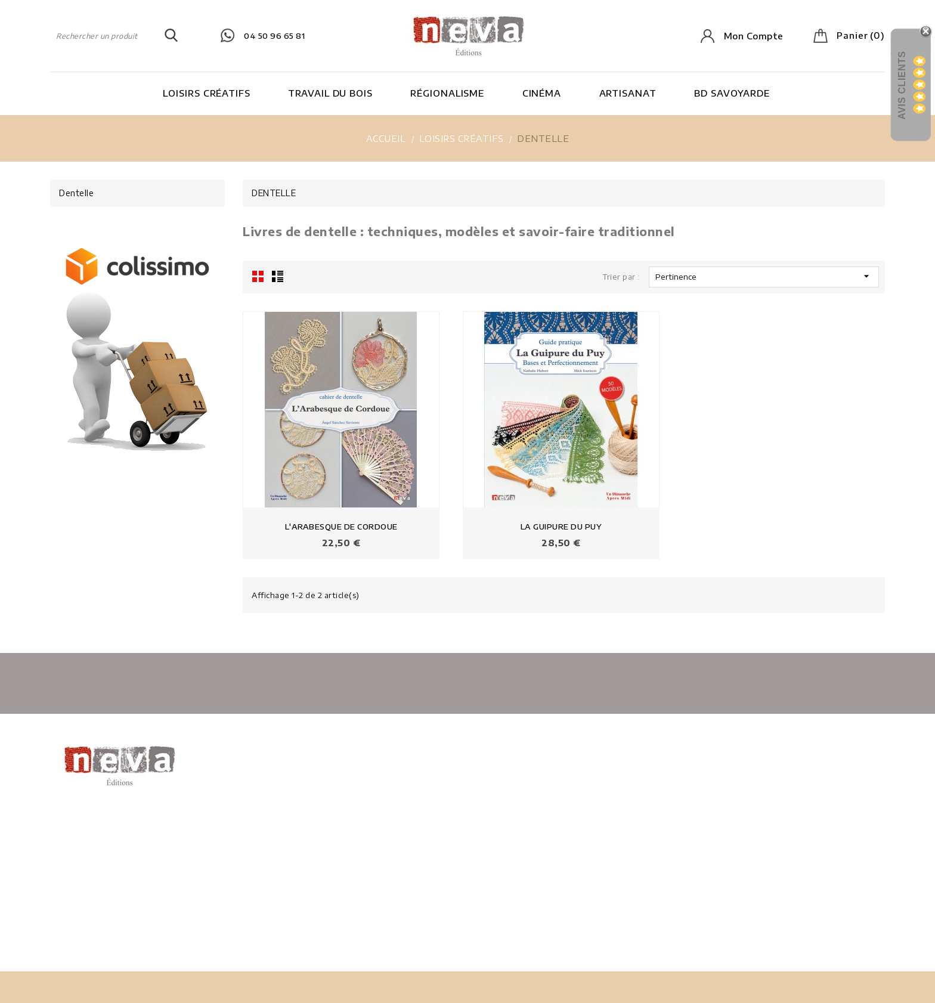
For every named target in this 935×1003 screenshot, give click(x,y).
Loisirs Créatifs (206, 93)
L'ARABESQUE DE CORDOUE (341, 526)
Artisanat (628, 93)
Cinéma (541, 93)
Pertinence (763, 276)
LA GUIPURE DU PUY (561, 526)
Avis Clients (902, 85)
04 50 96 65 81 (274, 36)
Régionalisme (447, 93)
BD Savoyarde (732, 93)
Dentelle (76, 193)
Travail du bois (330, 93)
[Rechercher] (114, 36)
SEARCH (171, 36)
